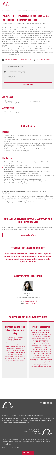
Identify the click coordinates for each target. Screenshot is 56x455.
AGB (39, 448)
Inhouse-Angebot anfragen (28, 235)
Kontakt (28, 448)
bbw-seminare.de (6, 10)
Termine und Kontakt (28, 84)
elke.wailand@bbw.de (31, 301)
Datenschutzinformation (47, 448)
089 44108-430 (31, 303)
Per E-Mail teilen (26, 60)
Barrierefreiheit (34, 450)
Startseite (42, 450)
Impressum (33, 448)
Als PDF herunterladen (43, 60)
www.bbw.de (37, 433)
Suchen (47, 3)
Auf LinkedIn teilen (10, 60)
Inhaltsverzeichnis (50, 450)
